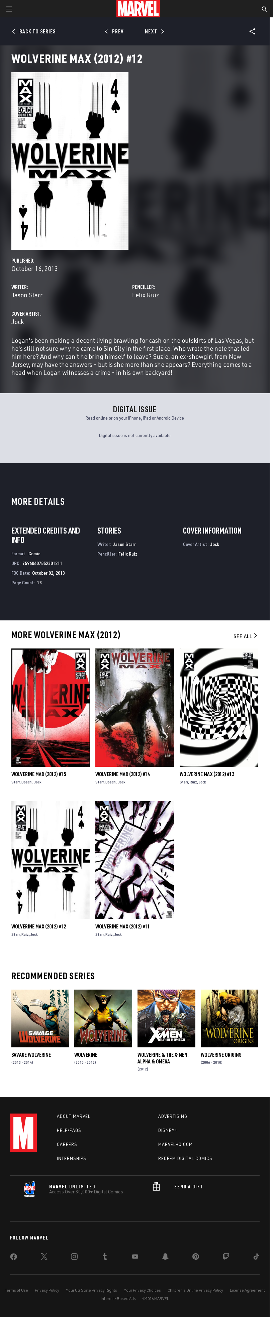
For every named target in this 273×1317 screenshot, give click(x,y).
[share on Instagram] (74, 1258)
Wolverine (85, 1054)
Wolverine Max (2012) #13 (207, 774)
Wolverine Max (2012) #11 (122, 926)
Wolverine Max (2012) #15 (38, 774)
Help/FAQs (69, 1130)
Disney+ (167, 1130)
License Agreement (247, 1290)
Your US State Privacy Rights (91, 1290)
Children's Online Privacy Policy (195, 1290)
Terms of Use (16, 1290)
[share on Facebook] (13, 1258)
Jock (17, 321)
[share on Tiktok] (256, 1258)
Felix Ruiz (145, 295)
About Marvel (73, 1116)
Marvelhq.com (175, 1144)
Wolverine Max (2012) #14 (122, 774)
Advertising (172, 1116)
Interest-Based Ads (118, 1298)
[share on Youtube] (135, 1258)
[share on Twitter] (44, 1258)
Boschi (26, 781)
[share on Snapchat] (165, 1258)
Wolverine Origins (221, 1054)
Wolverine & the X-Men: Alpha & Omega (163, 1058)
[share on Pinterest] (195, 1258)
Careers (67, 1144)
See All (246, 636)
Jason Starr (26, 295)
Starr (15, 781)
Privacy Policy (47, 1290)
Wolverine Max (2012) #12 (38, 926)
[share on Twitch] (225, 1258)
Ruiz (193, 781)
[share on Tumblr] (104, 1258)
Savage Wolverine (31, 1054)
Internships (71, 1158)
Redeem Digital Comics (185, 1158)
